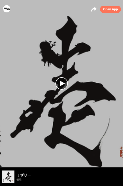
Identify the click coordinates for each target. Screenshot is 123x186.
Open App (110, 9)
